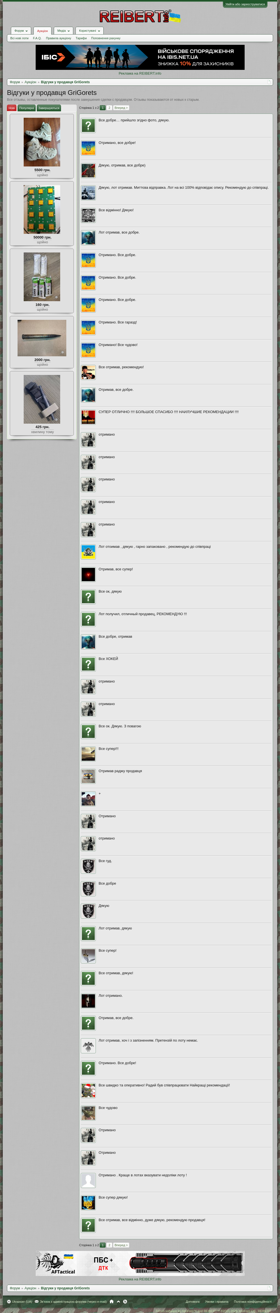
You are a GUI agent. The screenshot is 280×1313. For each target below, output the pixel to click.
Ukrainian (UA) (22, 1301)
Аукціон (42, 31)
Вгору (118, 1302)
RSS (125, 1302)
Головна (111, 1302)
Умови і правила (216, 1301)
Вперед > (121, 107)
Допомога (192, 1301)
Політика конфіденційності (253, 1301)
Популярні (26, 108)
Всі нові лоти (19, 38)
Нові (12, 108)
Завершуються (48, 108)
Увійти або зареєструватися (245, 4)
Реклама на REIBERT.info (140, 73)
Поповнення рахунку (105, 38)
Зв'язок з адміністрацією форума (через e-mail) (73, 1301)
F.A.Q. (37, 38)
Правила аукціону (58, 38)
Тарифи (81, 38)
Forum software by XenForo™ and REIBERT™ (214, 1311)
